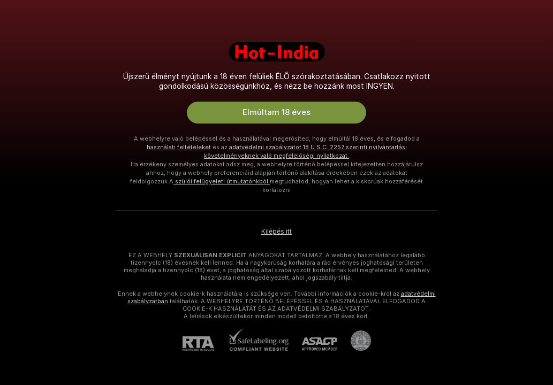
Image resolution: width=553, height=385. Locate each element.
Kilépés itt (276, 231)
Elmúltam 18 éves (276, 112)
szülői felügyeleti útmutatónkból (221, 181)
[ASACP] (313, 344)
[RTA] (205, 343)
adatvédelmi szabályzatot (265, 147)
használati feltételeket (179, 147)
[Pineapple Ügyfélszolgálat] (354, 340)
